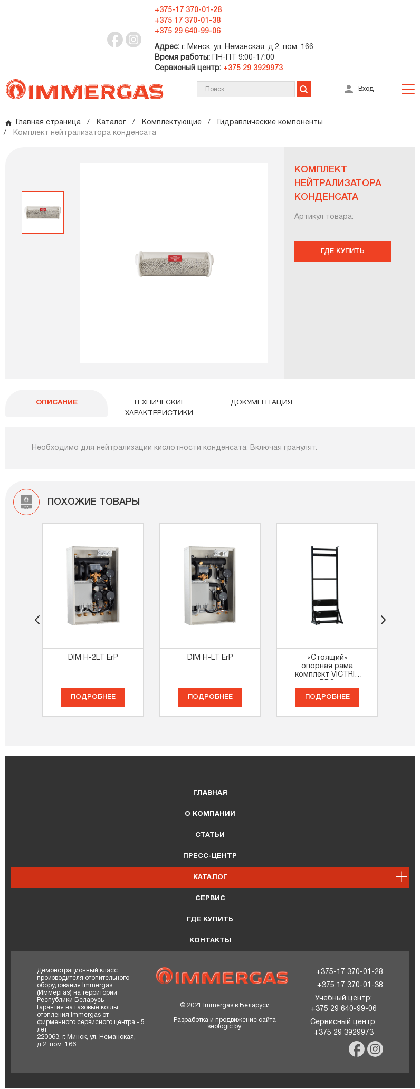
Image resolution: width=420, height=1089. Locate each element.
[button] (383, 620)
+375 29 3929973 (252, 68)
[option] (42, 212)
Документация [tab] (261, 403)
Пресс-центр (210, 857)
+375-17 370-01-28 (188, 10)
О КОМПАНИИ (210, 815)
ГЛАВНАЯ (210, 794)
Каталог (210, 878)
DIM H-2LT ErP (93, 658)
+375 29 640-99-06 (188, 31)
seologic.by (224, 1027)
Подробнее (93, 698)
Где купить (342, 251)
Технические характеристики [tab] (159, 408)
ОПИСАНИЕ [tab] (56, 403)
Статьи (210, 836)
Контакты (210, 941)
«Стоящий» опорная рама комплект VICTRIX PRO (327, 668)
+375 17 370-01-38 (188, 20)
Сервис (210, 899)
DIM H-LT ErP (210, 658)
